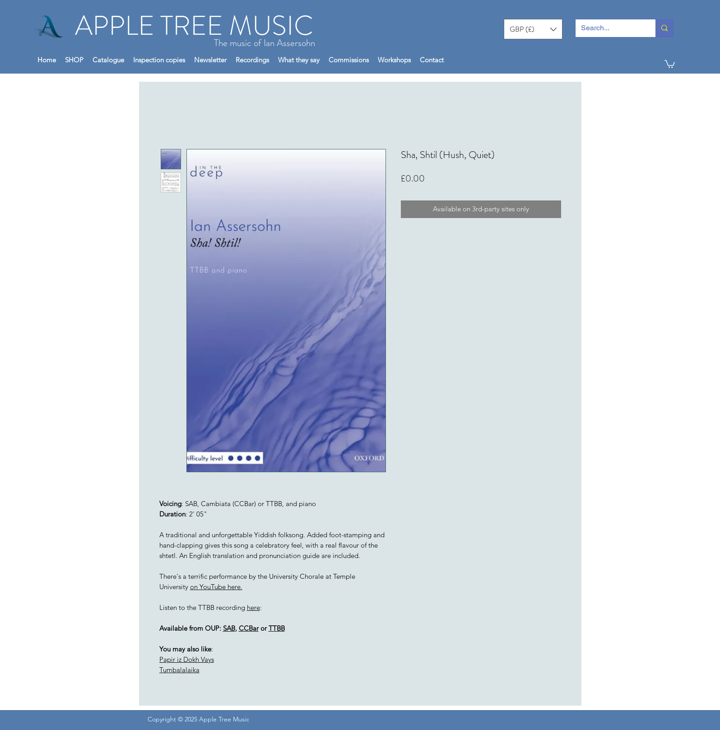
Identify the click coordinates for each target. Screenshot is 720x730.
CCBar (249, 628)
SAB (229, 628)
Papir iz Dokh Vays (186, 659)
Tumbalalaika (179, 669)
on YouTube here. (216, 586)
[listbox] (533, 29)
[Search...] (608, 28)
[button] (533, 29)
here (253, 607)
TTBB (277, 628)
